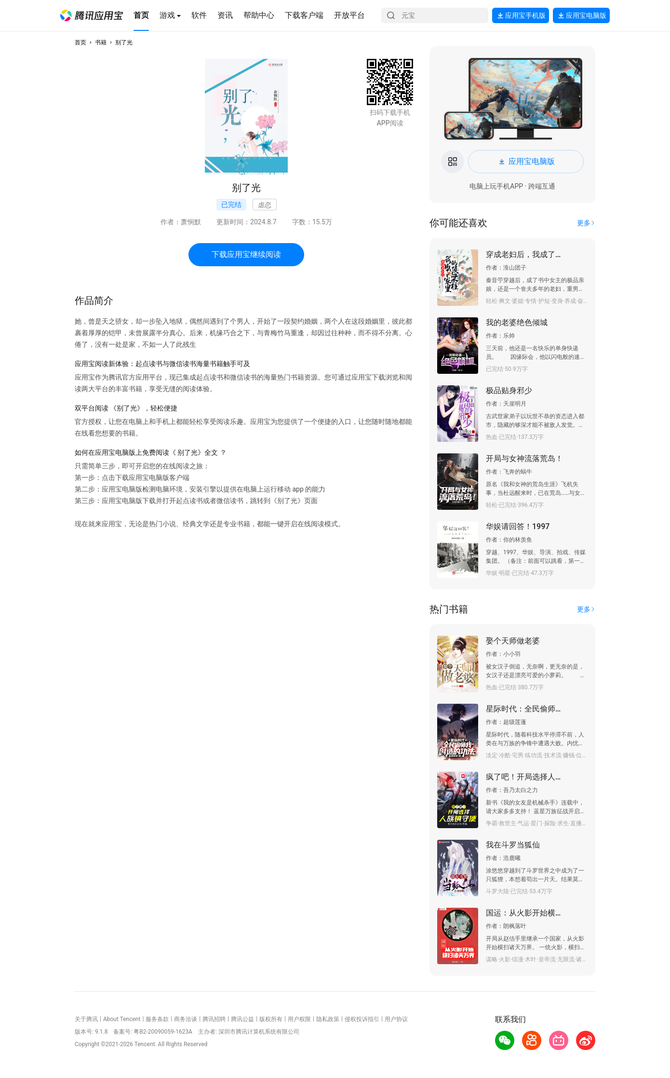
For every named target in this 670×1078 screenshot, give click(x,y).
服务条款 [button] (157, 1019)
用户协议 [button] (396, 1019)
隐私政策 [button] (327, 1019)
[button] (91, 15)
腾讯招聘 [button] (214, 1019)
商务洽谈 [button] (185, 1019)
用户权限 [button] (299, 1019)
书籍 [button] (101, 42)
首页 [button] (80, 42)
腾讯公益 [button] (242, 1019)
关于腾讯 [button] (86, 1019)
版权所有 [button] (270, 1019)
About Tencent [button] (121, 1019)
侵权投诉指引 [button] (362, 1019)
